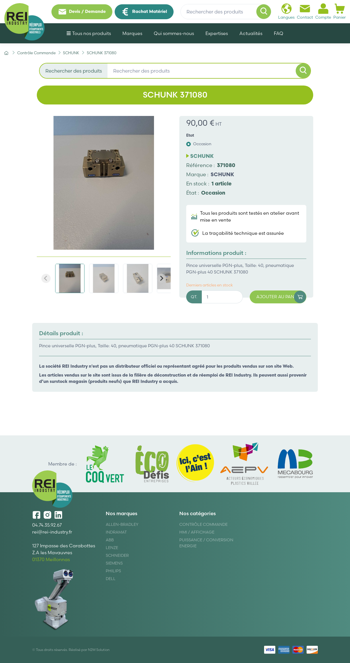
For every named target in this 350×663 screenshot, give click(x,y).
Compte (323, 11)
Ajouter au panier (281, 297)
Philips (113, 570)
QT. (194, 296)
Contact (305, 11)
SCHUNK (222, 174)
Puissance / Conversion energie (206, 542)
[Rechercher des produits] (226, 11)
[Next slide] (161, 278)
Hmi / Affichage (196, 532)
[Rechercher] (263, 11)
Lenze (112, 547)
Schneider (117, 555)
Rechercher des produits (73, 71)
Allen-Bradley (122, 524)
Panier (339, 11)
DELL (111, 578)
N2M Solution (98, 650)
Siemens (114, 563)
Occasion (202, 143)
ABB (110, 539)
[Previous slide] (46, 278)
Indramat (116, 532)
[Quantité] (222, 296)
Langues (286, 11)
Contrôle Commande (203, 524)
